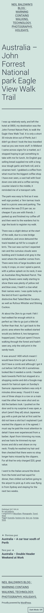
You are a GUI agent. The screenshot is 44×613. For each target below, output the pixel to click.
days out (29, 518)
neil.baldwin (9, 511)
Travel (35, 514)
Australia (11, 518)
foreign (35, 518)
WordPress (26, 602)
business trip (20, 518)
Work (4, 516)
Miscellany (17, 514)
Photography (27, 514)
